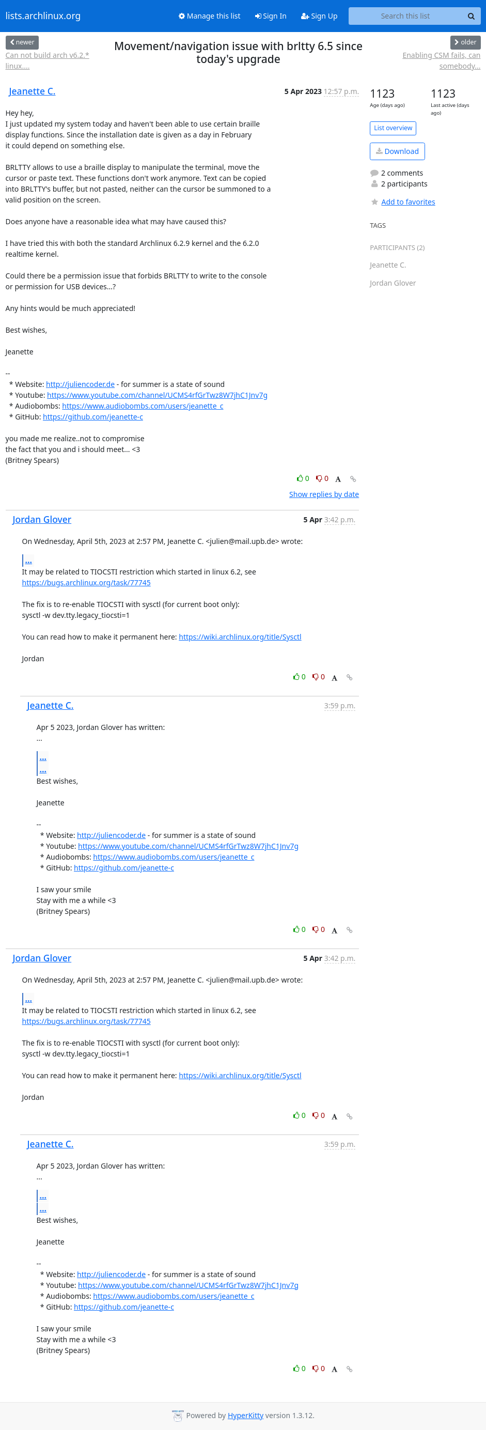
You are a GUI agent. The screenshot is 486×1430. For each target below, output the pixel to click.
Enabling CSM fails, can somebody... (441, 60)
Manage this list (210, 16)
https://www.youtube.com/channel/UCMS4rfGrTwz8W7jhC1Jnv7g (157, 395)
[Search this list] (406, 16)
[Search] (471, 16)
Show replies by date (324, 494)
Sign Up (319, 16)
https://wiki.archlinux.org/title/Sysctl (240, 637)
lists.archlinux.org (43, 16)
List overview (393, 127)
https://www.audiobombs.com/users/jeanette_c (142, 406)
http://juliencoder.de (80, 384)
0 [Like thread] (304, 478)
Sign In (271, 16)
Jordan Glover (42, 519)
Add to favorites (402, 202)
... (29, 560)
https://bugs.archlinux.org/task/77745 (86, 582)
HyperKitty (245, 1415)
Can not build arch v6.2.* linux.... (47, 60)
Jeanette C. (32, 91)
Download (397, 151)
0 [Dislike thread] (322, 478)
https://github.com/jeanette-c (93, 417)
